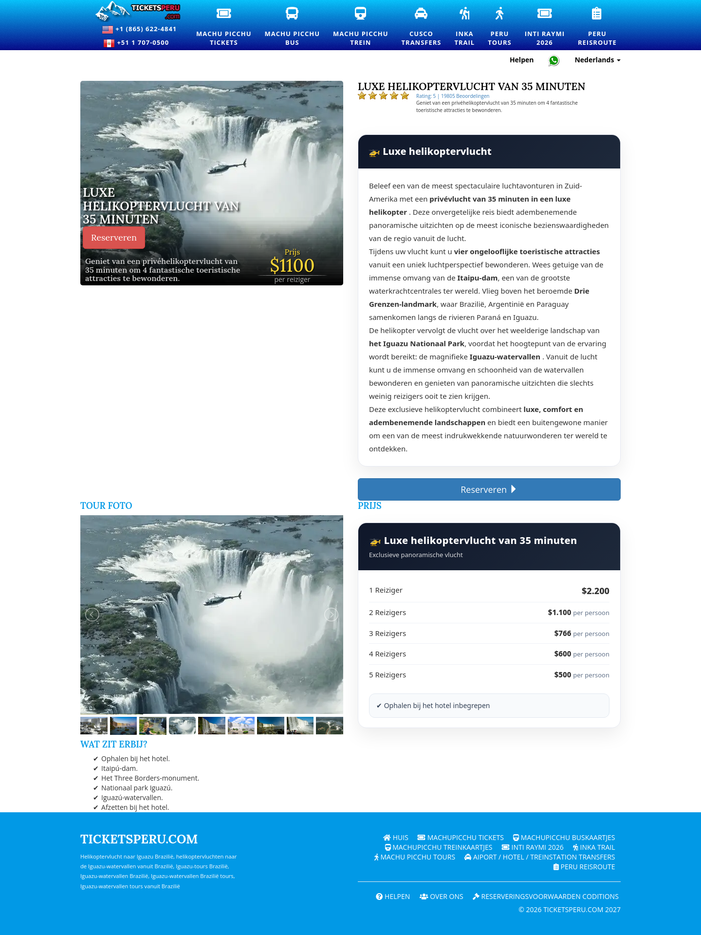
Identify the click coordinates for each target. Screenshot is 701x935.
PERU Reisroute (584, 866)
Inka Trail (594, 847)
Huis (395, 837)
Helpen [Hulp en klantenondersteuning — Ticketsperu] (522, 59)
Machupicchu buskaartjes (564, 837)
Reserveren (114, 237)
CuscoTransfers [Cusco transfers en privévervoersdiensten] (422, 26)
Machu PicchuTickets (224, 27)
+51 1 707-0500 (139, 43)
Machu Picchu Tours (414, 856)
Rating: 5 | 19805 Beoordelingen (452, 96)
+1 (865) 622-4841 (139, 30)
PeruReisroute (598, 27)
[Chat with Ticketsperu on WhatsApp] (554, 60)
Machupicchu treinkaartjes (439, 847)
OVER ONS (441, 896)
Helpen (393, 896)
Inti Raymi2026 (545, 27)
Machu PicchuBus (293, 27)
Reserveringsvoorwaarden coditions (546, 896)
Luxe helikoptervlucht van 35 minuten (161, 206)
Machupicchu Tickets (461, 837)
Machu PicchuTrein (361, 27)
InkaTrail (465, 27)
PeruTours (500, 27)
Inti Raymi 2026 (533, 847)
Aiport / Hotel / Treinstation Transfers (539, 856)
